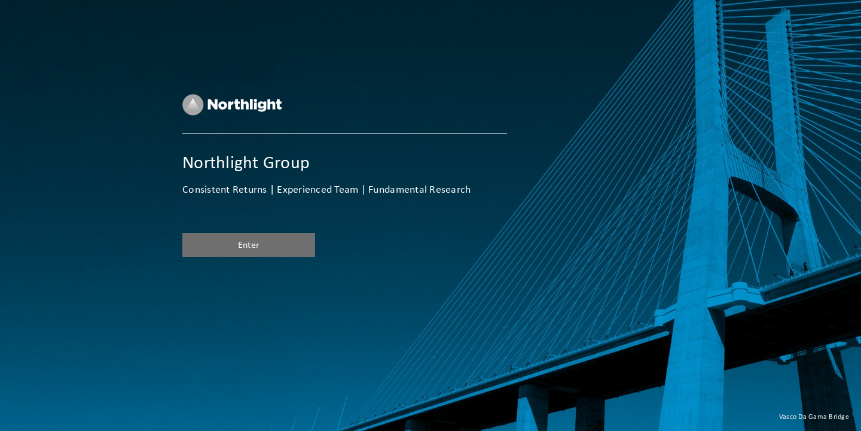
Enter (248, 245)
